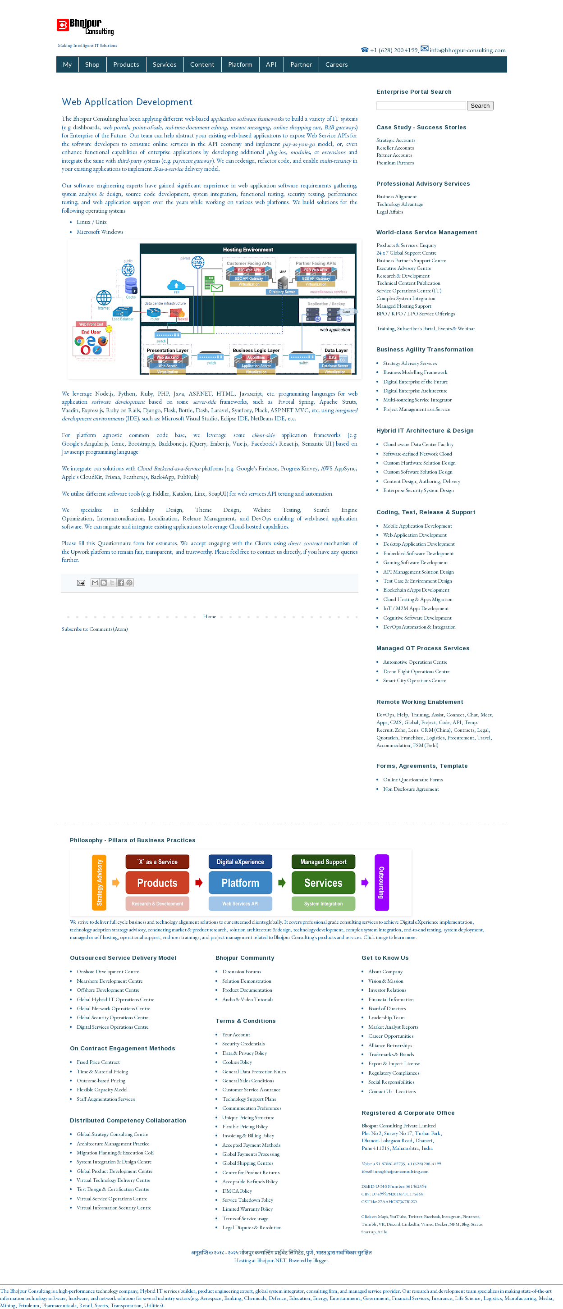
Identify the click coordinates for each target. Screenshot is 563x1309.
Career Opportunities (390, 1036)
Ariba (382, 1232)
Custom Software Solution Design (418, 471)
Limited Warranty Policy (247, 1209)
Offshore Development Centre (108, 990)
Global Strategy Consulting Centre (112, 1134)
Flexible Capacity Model (102, 1089)
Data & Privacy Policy (244, 1053)
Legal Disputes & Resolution (252, 1227)
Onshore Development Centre (108, 971)
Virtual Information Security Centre (114, 1207)
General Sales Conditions (248, 1080)
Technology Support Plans (249, 1099)
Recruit (384, 730)
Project (428, 722)
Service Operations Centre (403, 290)
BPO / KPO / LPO (397, 313)
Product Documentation (247, 990)
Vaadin (70, 410)
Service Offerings (437, 313)
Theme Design (217, 510)
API (271, 64)
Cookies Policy (237, 1062)
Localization (163, 518)
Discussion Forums (241, 971)
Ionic (118, 443)
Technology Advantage (399, 204)
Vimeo (427, 1224)
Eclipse (228, 418)
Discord (393, 1224)
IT (437, 290)
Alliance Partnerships (390, 1045)
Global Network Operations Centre (114, 1008)
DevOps (261, 518)
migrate (111, 526)
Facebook (432, 1216)
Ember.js (219, 443)
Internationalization (120, 518)
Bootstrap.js (141, 443)
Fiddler (160, 493)
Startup (368, 1232)
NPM (454, 1224)
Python (126, 393)
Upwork (80, 552)
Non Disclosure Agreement (411, 789)
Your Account (236, 1034)
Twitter (415, 1216)
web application (257, 185)
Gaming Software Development (415, 562)
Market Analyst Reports (393, 1027)
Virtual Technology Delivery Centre (114, 1180)
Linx (199, 493)
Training (385, 328)
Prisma (112, 477)
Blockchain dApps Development (416, 589)
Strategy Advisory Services (410, 363)
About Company (385, 971)
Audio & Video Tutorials (247, 999)
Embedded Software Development (418, 553)
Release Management (209, 518)
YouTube (397, 1216)
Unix (101, 222)
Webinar (466, 328)
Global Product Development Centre (115, 1171)
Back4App (162, 477)
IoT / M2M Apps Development (416, 608)
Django (151, 410)
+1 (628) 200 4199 (393, 50)
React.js (288, 443)
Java (179, 393)
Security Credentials (243, 1043)
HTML (225, 393)
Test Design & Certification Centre (113, 1189)
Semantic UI (317, 443)
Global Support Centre (413, 252)
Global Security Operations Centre (113, 1017)
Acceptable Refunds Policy (250, 1181)
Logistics (435, 737)
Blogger (320, 1260)
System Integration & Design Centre (114, 1161)
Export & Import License (394, 1063)
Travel (483, 737)
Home (209, 616)
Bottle (185, 410)
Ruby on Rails (123, 410)
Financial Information (391, 999)
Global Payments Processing (250, 1154)
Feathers (133, 477)
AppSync (345, 468)
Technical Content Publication (408, 283)
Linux (84, 222)
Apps (381, 722)
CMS (396, 722)
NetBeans (262, 418)
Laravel (220, 410)
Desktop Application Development (419, 543)
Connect (455, 714)
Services (165, 64)
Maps (383, 1216)
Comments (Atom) (108, 629)
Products (126, 64)
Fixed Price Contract (98, 1062)
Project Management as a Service (416, 409)
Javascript (250, 393)
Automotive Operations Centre (415, 662)
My (67, 64)
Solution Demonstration (246, 981)
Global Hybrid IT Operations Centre (116, 999)
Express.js (92, 410)
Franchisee (412, 737)
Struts (349, 402)
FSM (418, 745)
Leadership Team (386, 1017)
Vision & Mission (385, 981)
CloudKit (91, 477)
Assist (437, 714)
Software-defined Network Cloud (417, 453)
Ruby (146, 393)
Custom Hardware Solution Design (419, 462)
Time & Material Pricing (102, 1071)
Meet (486, 714)
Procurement (460, 737)
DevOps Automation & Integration (419, 626)
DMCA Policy (237, 1191)
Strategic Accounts (395, 140)
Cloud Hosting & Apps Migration (418, 599)
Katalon (181, 493)
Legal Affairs (389, 211)
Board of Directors (387, 1008)
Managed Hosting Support (403, 306)
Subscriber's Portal (416, 328)
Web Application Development (415, 534)
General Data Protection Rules (254, 1071)
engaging (218, 543)
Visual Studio (201, 418)
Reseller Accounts (395, 147)
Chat (472, 714)
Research (386, 275)
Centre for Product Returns (250, 1172)
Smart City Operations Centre (414, 680)
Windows (112, 232)
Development (416, 275)
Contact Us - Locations (392, 1091)
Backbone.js (172, 443)
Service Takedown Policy (247, 1200)
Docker (441, 1224)
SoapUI (217, 493)
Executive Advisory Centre (403, 268)
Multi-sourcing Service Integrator (417, 399)
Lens (413, 730)
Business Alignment (396, 196)
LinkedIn (410, 1224)
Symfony (242, 410)
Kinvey (309, 468)
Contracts (463, 730)
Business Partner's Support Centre (411, 260)
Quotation (387, 737)
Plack (261, 410)
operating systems (105, 210)
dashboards (86, 127)
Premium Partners (395, 162)
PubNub (187, 477)
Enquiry (428, 245)
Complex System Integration (405, 298)
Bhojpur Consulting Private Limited (399, 1125)
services (171, 1291)
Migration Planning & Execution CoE (115, 1152)
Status (476, 1224)
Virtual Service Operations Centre (112, 1198)
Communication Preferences (251, 1108)
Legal (483, 730)
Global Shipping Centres (247, 1163)
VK (382, 1224)
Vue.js (240, 443)
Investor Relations (387, 990)
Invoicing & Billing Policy (248, 1135)
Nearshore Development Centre (110, 981)
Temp (470, 722)
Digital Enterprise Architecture (415, 390)
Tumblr (369, 1224)
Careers (336, 64)
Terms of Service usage (245, 1218)
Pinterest (470, 1216)
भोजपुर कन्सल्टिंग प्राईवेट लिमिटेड (271, 1252)
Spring (305, 402)
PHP (163, 393)
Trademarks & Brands (391, 1054)
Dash (202, 410)
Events (445, 328)
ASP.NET (200, 393)
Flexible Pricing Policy (245, 1126)
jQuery (198, 443)
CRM (427, 730)
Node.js (104, 393)
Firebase (267, 468)
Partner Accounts (394, 155)
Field (431, 745)
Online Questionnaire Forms (413, 779)
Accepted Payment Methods (251, 1145)
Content (202, 64)
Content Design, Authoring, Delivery (421, 481)
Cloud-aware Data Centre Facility (418, 444)
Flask (169, 410)
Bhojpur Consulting (96, 119)
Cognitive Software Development (417, 617)
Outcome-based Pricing (101, 1080)
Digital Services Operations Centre (113, 1027)
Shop (92, 64)
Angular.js (96, 443)
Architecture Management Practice (113, 1143)
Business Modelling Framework (415, 372)
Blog (465, 1224)
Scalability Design (156, 510)
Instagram (451, 1216)
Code (444, 722)
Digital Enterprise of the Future (415, 381)
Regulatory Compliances (393, 1072)
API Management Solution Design (418, 571)
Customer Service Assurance (251, 1089)
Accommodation (393, 745)
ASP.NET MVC (289, 410)
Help (402, 714)
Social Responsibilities (391, 1082)
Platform (240, 64)
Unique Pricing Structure (248, 1117)
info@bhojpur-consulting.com (468, 50)
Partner (301, 64)
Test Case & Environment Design (417, 580)
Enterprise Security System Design (418, 490)
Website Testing (276, 510)
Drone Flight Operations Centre (416, 671)
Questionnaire (114, 543)
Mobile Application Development (417, 525)
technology (107, 1291)
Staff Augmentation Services (106, 1099)
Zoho (400, 730)
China (442, 730)
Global (411, 722)
